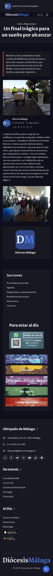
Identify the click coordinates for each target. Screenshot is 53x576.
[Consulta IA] (46, 569)
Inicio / (20, 24)
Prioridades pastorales (18, 283)
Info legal (7, 492)
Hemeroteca (13, 301)
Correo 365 (8, 483)
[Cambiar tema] (38, 14)
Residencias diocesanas (18, 296)
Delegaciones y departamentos (21, 292)
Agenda (10, 287)
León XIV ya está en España (25, 6)
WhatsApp (8, 526)
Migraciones (30, 24)
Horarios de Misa (11, 517)
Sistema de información (14, 487)
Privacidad (8, 496)
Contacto (11, 305)
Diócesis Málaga (20, 119)
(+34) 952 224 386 (16, 444)
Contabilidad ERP (11, 478)
